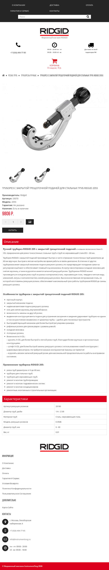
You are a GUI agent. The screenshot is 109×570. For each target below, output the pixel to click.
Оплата (89, 5)
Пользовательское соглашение (16, 493)
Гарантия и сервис (19, 11)
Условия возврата (10, 483)
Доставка (54, 5)
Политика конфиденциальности (16, 488)
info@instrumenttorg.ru (20, 539)
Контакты (54, 11)
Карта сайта (7, 507)
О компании (18, 5)
